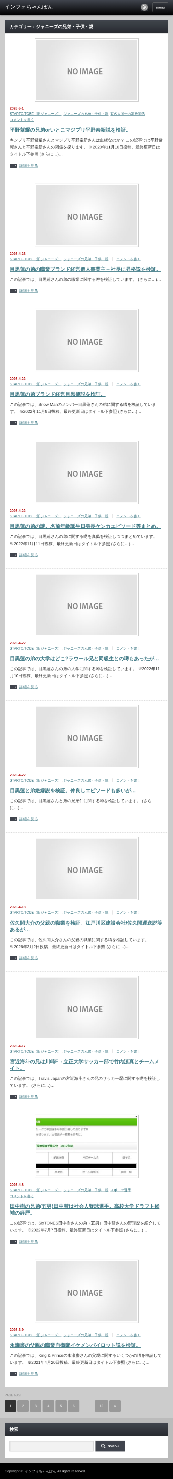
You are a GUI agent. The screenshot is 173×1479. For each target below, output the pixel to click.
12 (101, 1406)
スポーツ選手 (120, 1190)
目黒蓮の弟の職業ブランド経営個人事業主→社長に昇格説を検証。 (85, 269)
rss (144, 7)
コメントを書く (22, 120)
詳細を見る (28, 166)
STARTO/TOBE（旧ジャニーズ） (35, 114)
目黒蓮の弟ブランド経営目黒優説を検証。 (58, 394)
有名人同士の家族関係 (127, 114)
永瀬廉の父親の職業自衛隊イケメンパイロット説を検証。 (75, 1345)
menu (160, 7)
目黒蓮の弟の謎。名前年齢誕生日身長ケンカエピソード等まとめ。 (85, 526)
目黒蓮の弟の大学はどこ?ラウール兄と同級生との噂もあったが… (84, 658)
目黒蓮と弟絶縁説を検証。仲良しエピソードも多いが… (73, 790)
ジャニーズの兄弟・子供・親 (85, 114)
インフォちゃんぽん (40, 1471)
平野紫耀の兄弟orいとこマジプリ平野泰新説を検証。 (70, 130)
